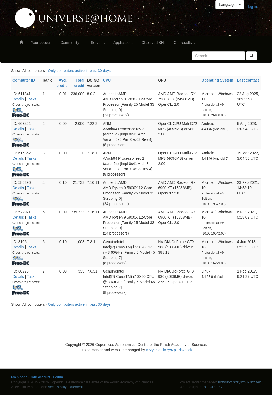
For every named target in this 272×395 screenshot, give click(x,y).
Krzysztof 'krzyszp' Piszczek (169, 350)
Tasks (31, 99)
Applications (123, 42)
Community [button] (71, 42)
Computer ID (23, 80)
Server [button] (98, 42)
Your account (41, 42)
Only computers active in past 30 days (79, 71)
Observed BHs (154, 42)
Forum (58, 377)
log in (252, 7)
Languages (229, 4)
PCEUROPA (212, 387)
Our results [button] (185, 42)
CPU (107, 80)
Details (18, 99)
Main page (19, 377)
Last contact (248, 80)
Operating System (217, 80)
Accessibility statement (65, 387)
